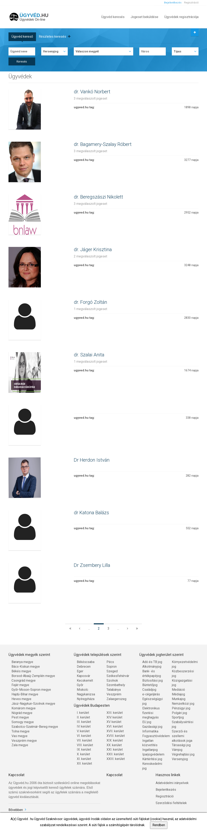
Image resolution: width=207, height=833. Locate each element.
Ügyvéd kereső (22, 36)
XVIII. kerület (116, 736)
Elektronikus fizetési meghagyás (151, 712)
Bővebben (15, 810)
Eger (80, 671)
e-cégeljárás (151, 694)
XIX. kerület (115, 740)
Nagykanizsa (86, 694)
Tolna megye (21, 731)
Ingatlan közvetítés (149, 743)
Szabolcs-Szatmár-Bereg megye (35, 727)
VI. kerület (84, 736)
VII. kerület (84, 740)
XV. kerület (114, 722)
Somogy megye (23, 722)
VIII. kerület (85, 745)
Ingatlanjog (150, 750)
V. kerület (83, 731)
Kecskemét (85, 680)
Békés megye (21, 671)
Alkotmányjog (151, 666)
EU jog (146, 722)
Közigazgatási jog (182, 683)
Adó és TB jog (152, 662)
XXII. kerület (115, 754)
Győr (80, 685)
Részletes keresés (55, 36)
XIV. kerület (114, 717)
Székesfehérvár (118, 676)
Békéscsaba (85, 662)
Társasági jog (181, 745)
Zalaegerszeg (116, 699)
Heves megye (21, 699)
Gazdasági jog (152, 727)
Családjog (149, 690)
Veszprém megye (24, 741)
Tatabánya (114, 690)
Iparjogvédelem (153, 754)
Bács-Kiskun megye (26, 666)
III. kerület (84, 722)
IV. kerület (84, 726)
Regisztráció (191, 2)
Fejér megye (20, 685)
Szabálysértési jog (182, 724)
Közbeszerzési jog (183, 673)
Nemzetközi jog (183, 704)
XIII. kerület (115, 713)
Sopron (112, 666)
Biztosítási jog (152, 680)
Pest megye (20, 717)
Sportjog (178, 717)
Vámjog (177, 750)
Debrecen (84, 666)
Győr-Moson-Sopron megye (31, 690)
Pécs (110, 662)
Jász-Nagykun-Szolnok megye (33, 704)
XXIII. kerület (116, 759)
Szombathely (116, 685)
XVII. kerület (115, 731)
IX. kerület (84, 749)
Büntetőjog (149, 685)
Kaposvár (83, 676)
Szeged (112, 671)
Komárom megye (24, 708)
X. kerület (83, 754)
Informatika (150, 731)
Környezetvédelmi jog (183, 664)
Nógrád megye (22, 713)
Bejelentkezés (173, 2)
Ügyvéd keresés (113, 17)
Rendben (158, 825)
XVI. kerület (115, 726)
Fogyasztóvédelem (154, 736)
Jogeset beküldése (144, 17)
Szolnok (112, 680)
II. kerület (83, 717)
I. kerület (83, 713)
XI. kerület (84, 759)
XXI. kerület (115, 749)
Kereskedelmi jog (152, 766)
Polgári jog (179, 713)
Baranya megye (22, 662)
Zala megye (20, 745)
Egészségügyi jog (152, 701)
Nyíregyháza (85, 699)
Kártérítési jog (152, 759)
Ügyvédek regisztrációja (181, 17)
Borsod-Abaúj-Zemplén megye (33, 676)
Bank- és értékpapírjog (151, 673)
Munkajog (178, 699)
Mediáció (178, 690)
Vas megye (19, 736)
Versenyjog (180, 759)
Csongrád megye (24, 680)
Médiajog (178, 694)
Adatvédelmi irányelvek (172, 783)
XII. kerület (84, 763)
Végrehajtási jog (183, 754)
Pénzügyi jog (181, 708)
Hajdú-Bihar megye (25, 694)
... (89, 628)
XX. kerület (114, 745)
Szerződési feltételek (171, 803)
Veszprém (114, 694)
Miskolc (82, 690)
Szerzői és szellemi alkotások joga (182, 736)
